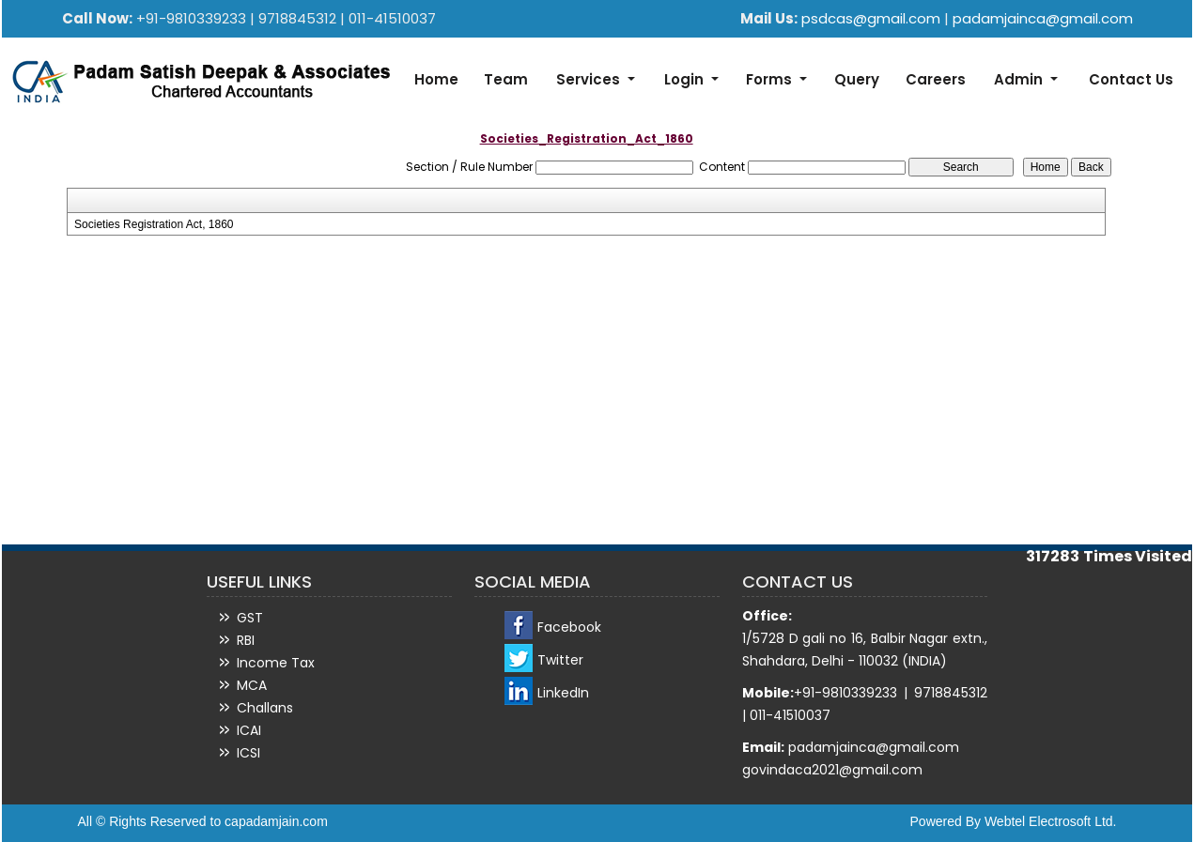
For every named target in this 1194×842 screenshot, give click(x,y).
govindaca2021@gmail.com (832, 769)
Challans (265, 707)
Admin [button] (1020, 79)
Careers (936, 79)
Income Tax (276, 662)
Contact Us (1131, 79)
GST (250, 617)
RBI (246, 640)
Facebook (569, 627)
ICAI (249, 730)
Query (856, 79)
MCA (252, 685)
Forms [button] (771, 79)
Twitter (560, 660)
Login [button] (685, 79)
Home (436, 79)
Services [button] (590, 79)
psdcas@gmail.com (872, 18)
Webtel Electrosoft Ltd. (1051, 821)
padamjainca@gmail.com (1043, 18)
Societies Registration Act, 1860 (153, 224)
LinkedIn (563, 692)
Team (506, 79)
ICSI (248, 752)
